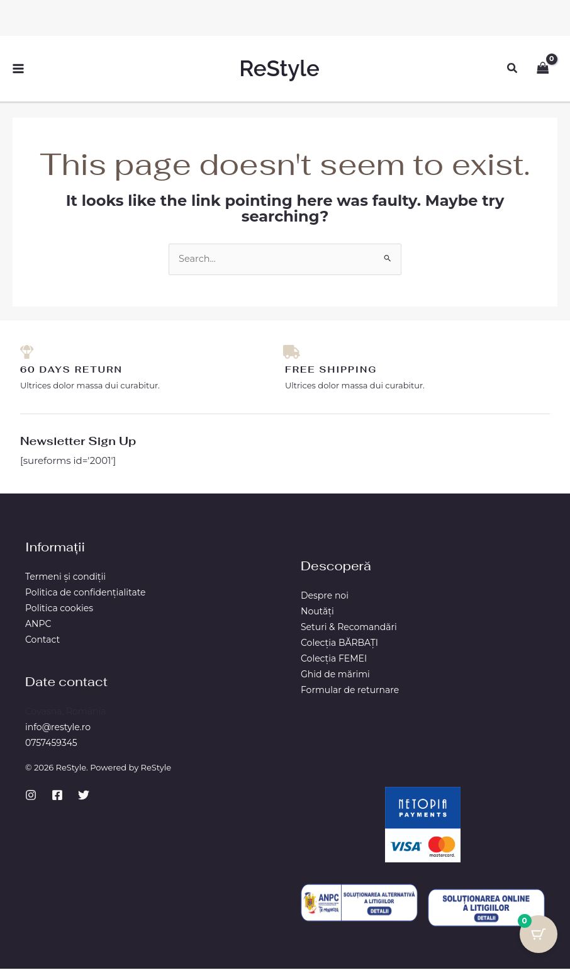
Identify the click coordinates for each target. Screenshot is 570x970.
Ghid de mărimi (335, 675)
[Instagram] (30, 796)
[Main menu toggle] (18, 68)
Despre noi (325, 598)
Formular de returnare (350, 691)
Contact (42, 641)
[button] (509, 68)
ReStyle (277, 68)
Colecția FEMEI (334, 660)
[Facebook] (57, 796)
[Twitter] (83, 796)
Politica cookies (59, 610)
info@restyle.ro (58, 728)
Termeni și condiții (65, 579)
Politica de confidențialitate (85, 594)
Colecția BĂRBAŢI (339, 644)
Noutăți (317, 613)
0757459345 (51, 744)
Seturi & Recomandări (349, 628)
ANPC (38, 625)
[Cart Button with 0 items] (538, 938)
